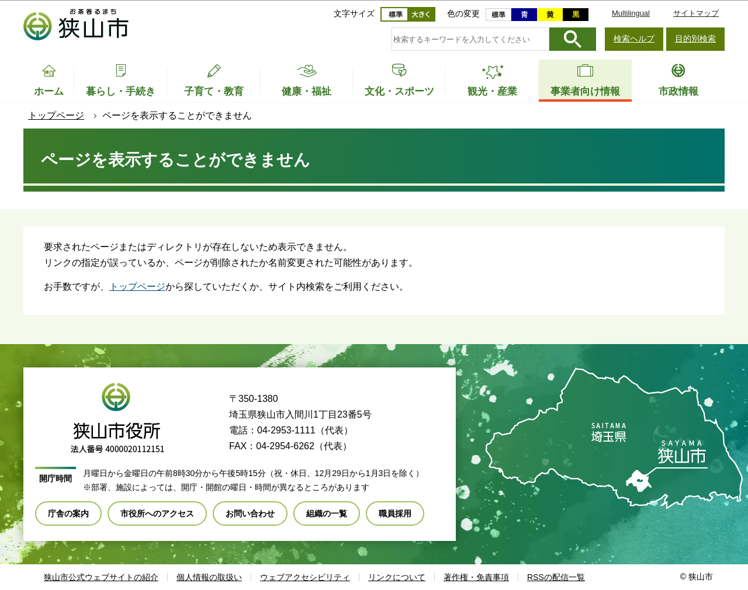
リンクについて (396, 577)
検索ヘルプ (634, 38)
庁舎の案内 (68, 513)
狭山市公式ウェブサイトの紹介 (101, 577)
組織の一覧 (326, 513)
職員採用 (395, 513)
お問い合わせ (250, 513)
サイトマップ (696, 13)
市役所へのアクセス (157, 513)
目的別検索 (695, 38)
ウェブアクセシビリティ (305, 577)
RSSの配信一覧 (556, 577)
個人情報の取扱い (209, 577)
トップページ (56, 115)
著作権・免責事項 (476, 577)
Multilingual (631, 13)
